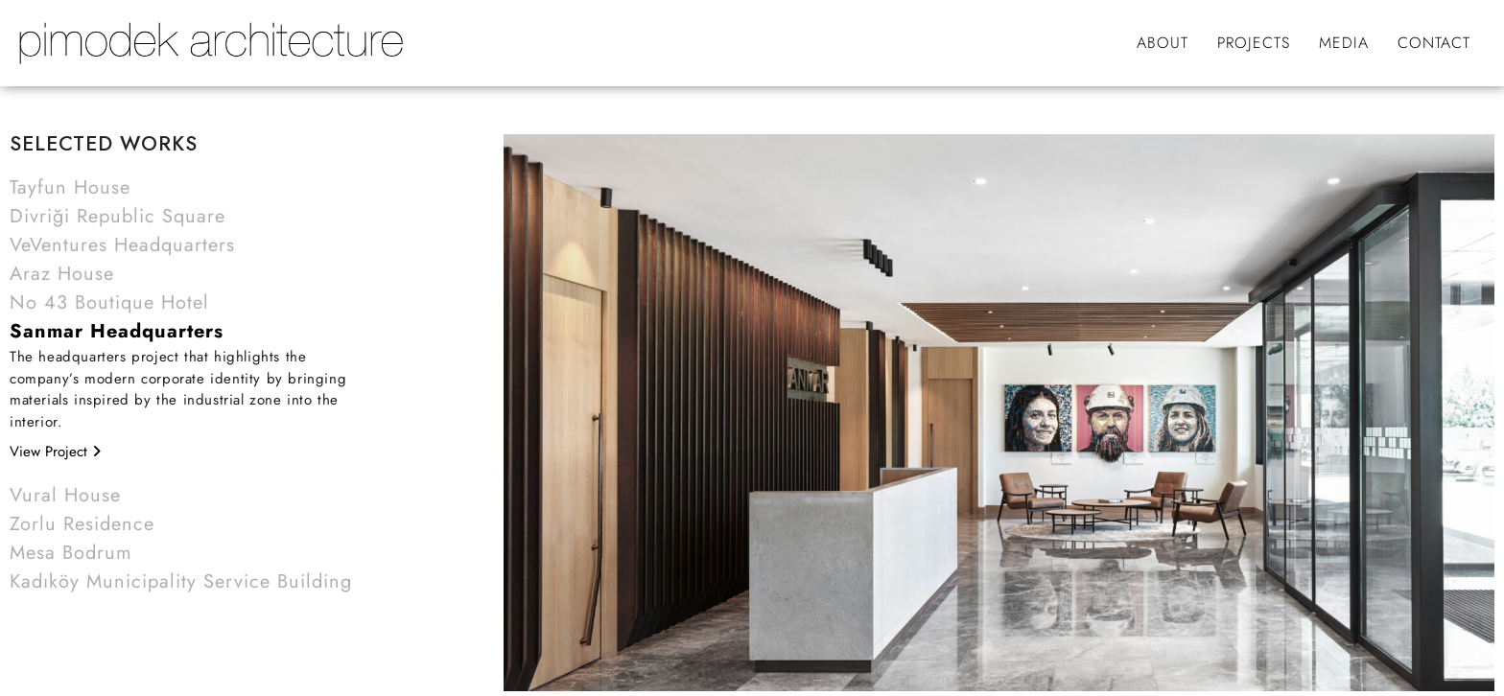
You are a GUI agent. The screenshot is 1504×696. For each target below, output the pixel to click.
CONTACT (1434, 43)
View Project (55, 452)
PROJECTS (1253, 43)
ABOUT (1162, 43)
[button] (186, 188)
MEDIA (1344, 43)
